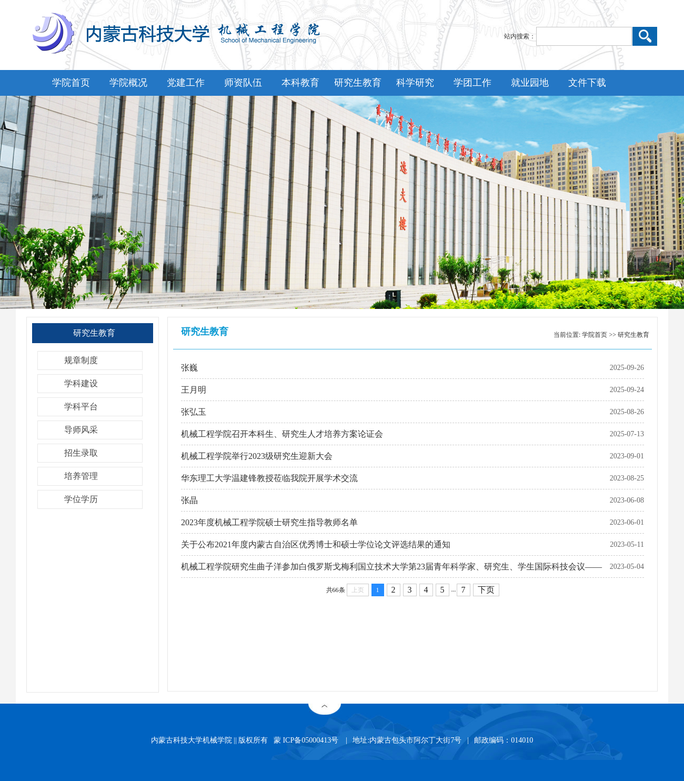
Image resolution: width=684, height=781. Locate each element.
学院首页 (71, 82)
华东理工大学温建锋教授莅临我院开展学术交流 (269, 478)
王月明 (193, 389)
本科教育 (300, 82)
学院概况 (128, 82)
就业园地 (530, 82)
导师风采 (81, 429)
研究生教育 (357, 82)
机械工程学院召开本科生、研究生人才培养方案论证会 (282, 433)
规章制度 (81, 360)
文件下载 (587, 82)
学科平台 (81, 406)
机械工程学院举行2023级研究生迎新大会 (257, 456)
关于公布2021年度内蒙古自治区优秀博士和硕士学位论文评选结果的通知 (315, 544)
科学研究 (415, 82)
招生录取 (81, 452)
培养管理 (81, 476)
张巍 (189, 367)
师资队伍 (243, 82)
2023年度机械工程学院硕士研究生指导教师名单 (269, 522)
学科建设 (81, 383)
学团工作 (472, 82)
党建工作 (186, 82)
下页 (486, 589)
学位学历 (81, 499)
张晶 (189, 500)
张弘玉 (193, 411)
